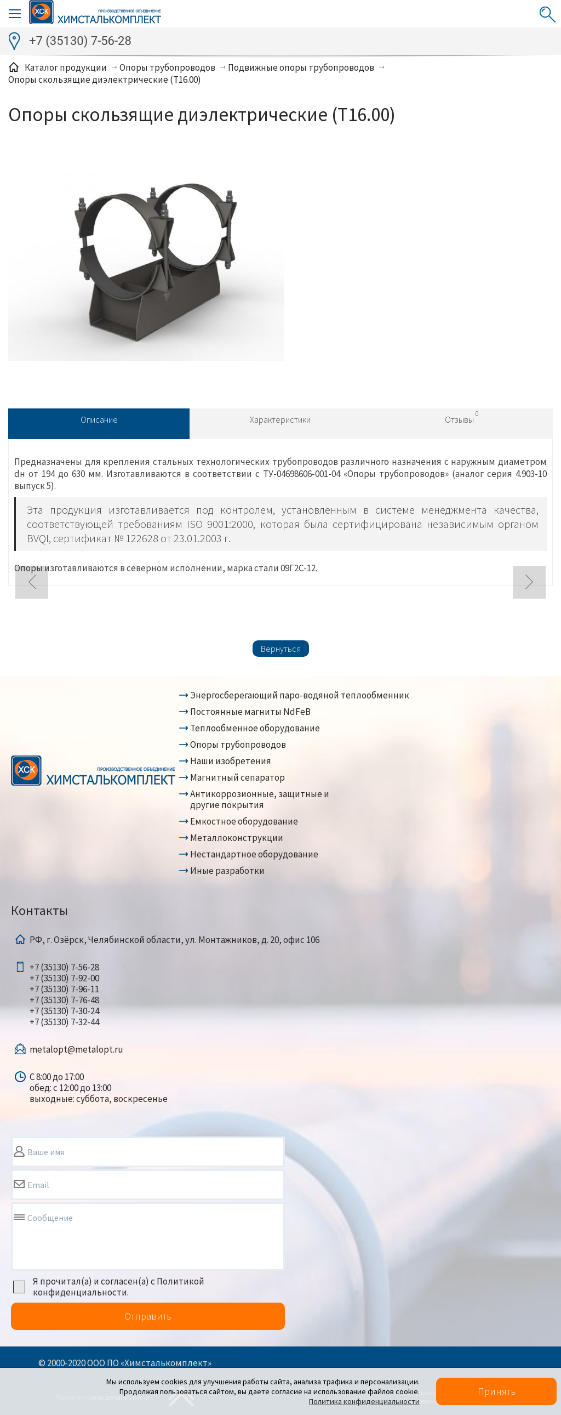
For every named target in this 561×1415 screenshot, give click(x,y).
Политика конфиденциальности (364, 1401)
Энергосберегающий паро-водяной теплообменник (299, 695)
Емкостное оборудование (244, 821)
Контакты (39, 910)
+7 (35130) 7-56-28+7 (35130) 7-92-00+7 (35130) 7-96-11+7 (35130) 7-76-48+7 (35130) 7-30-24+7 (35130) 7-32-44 (64, 994)
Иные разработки (227, 871)
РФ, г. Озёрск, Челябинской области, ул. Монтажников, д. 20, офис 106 (174, 940)
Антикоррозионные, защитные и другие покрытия (259, 799)
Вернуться (281, 648)
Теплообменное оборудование (255, 728)
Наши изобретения (230, 761)
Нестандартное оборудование (254, 854)
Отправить (147, 1316)
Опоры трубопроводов (238, 744)
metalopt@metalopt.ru (76, 1049)
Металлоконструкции (236, 838)
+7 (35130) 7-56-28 (80, 41)
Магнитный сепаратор (237, 777)
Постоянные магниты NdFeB (250, 712)
